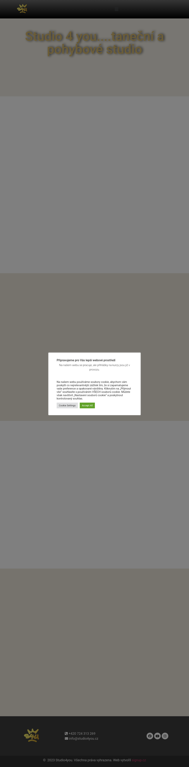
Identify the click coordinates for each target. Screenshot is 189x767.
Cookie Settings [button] (67, 405)
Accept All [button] (87, 405)
